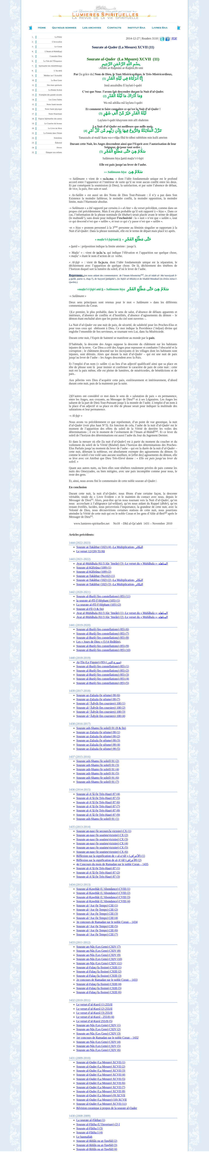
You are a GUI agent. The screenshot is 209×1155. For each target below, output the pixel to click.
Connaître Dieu (56, 56)
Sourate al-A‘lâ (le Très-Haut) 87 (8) (98, 810)
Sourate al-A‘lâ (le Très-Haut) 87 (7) (98, 806)
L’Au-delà (58, 71)
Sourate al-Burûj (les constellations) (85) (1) (102, 666)
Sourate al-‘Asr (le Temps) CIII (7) (97, 934)
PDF (174, 38)
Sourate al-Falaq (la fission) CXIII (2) (98, 971)
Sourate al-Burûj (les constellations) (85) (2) (102, 670)
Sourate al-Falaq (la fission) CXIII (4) (98, 984)
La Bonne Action (55, 90)
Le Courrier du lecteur (53, 123)
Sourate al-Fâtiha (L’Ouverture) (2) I (98, 1124)
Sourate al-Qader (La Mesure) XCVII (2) (100, 1066)
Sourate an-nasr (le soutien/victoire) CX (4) (102, 843)
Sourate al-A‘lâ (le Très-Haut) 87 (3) (98, 876)
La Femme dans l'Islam (53, 133)
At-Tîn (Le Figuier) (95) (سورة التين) (98, 662)
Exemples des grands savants (50, 95)
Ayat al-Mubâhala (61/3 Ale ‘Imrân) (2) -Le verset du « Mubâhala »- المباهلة (122, 617)
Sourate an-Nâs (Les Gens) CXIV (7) (98, 946)
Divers (59, 148)
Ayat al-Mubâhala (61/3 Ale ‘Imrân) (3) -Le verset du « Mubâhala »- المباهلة (122, 563)
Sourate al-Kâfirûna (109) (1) (93, 567)
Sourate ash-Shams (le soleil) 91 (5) (97, 773)
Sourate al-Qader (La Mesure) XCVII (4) (100, 1074)
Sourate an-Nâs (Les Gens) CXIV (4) (98, 1041)
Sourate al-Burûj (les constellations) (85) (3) (102, 674)
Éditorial (58, 143)
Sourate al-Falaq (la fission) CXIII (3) (98, 975)
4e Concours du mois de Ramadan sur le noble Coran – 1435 (112, 864)
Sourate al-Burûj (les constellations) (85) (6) (102, 629)
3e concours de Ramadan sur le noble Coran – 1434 (107, 922)
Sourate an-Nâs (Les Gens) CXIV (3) (98, 1033)
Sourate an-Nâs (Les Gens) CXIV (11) (99, 963)
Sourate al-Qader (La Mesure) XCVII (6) (100, 1083)
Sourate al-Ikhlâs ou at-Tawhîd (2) (96, 1140)
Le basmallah (84, 1136)
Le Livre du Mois (55, 128)
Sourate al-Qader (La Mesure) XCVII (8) (100, 1091)
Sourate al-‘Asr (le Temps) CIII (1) (97, 905)
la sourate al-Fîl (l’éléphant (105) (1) (98, 600)
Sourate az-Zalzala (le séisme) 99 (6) (98, 695)
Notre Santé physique (53, 109)
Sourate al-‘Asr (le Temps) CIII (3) (97, 913)
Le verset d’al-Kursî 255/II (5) (94, 1021)
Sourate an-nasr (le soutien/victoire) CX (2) (102, 835)
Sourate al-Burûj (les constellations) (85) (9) (102, 646)
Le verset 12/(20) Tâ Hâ (90, 551)
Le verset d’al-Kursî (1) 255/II (94, 1004)
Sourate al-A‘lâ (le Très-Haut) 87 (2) (98, 872)
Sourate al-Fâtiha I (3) (89, 1128)
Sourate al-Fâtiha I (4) (89, 1132)
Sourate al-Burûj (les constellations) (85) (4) (102, 678)
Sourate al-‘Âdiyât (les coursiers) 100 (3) (100, 711)
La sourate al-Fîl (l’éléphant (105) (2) (98, 604)
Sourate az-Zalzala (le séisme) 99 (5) (98, 748)
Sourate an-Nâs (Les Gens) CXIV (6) (98, 1050)
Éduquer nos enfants (54, 152)
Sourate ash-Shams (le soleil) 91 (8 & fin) (101, 728)
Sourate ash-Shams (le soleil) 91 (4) (97, 769)
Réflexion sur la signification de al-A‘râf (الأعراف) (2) (108, 860)
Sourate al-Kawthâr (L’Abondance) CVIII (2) (103, 893)
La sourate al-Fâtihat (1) (90, 1120)
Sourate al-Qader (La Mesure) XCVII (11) (101, 1103)
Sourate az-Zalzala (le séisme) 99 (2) (98, 736)
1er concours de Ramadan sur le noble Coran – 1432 (107, 1037)
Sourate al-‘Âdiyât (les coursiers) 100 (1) (100, 703)
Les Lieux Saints (55, 100)
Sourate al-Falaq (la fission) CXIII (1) (98, 967)
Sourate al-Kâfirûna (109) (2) (93, 571)
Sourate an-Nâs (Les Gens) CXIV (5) (98, 1046)
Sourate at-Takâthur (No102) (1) (95, 576)
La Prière (58, 37)
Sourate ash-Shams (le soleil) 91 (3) (97, 765)
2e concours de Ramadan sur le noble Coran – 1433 (107, 979)
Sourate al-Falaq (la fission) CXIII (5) (98, 988)
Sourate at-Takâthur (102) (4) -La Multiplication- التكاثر (109, 547)
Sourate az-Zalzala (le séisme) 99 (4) (98, 744)
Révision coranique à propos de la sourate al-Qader (106, 1108)
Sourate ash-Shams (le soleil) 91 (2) (97, 761)
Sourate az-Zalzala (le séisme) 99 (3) (98, 740)
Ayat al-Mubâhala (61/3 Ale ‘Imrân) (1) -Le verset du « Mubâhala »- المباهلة (122, 613)
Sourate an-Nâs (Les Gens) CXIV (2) (98, 1029)
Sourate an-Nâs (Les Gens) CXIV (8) (98, 950)
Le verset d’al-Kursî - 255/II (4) (95, 1016)
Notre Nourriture (55, 114)
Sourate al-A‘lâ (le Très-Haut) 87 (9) (98, 814)
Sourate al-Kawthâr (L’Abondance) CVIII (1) (103, 888)
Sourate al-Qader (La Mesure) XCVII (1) (100, 1062)
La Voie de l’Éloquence (53, 61)
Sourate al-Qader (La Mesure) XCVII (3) (100, 1070)
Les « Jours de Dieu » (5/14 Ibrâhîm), (98, 641)
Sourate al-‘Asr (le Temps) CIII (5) (97, 926)
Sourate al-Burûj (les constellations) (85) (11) (103, 596)
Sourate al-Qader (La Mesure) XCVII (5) (100, 1079)
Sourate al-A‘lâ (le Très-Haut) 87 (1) (98, 868)
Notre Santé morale (54, 104)
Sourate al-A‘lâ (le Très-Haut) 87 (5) (98, 798)
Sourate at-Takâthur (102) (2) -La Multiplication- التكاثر (109, 580)
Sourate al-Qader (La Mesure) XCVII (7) (100, 1087)
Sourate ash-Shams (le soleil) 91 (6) (97, 777)
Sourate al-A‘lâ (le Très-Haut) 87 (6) (98, 802)
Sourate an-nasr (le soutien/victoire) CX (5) (102, 847)
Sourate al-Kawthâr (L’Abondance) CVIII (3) (103, 897)
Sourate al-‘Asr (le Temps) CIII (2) (97, 909)
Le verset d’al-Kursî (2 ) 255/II (94, 1008)
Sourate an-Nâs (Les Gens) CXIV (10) (99, 959)
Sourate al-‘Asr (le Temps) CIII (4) (97, 918)
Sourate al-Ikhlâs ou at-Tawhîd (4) (96, 1149)
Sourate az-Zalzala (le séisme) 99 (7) (98, 699)
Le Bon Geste (56, 80)
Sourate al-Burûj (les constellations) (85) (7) (102, 633)
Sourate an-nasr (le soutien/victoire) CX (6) (102, 851)
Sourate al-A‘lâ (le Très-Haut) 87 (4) (98, 794)
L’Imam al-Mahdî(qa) (53, 51)
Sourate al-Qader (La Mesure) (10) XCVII (101, 1099)
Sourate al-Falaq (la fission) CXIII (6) (98, 992)
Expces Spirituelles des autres (50, 119)
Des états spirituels (54, 85)
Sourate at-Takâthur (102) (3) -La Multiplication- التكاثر (109, 584)
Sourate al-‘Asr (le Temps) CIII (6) (97, 930)
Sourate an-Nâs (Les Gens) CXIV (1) (98, 1025)
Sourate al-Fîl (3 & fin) (90, 608)
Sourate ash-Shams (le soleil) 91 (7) (97, 781)
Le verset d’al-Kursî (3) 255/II (94, 1012)
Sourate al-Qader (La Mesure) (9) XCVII (100, 1095)
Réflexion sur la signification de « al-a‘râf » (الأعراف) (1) (110, 855)
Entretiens (58, 138)
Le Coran (58, 47)
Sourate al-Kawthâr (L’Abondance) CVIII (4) (103, 901)
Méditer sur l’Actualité (53, 75)
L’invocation (57, 42)
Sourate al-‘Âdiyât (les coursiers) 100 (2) (100, 707)
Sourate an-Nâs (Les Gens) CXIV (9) (98, 955)
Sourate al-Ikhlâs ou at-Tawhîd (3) (96, 1145)
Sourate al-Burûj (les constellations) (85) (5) (102, 683)
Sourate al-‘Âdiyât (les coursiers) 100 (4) (100, 716)
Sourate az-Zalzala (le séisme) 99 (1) (98, 732)
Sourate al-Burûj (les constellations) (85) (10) (103, 650)
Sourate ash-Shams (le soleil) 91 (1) (97, 818)
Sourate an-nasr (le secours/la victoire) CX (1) (103, 831)
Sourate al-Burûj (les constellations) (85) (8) (102, 637)
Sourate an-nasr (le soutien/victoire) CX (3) (102, 839)
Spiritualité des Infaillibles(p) (50, 66)
